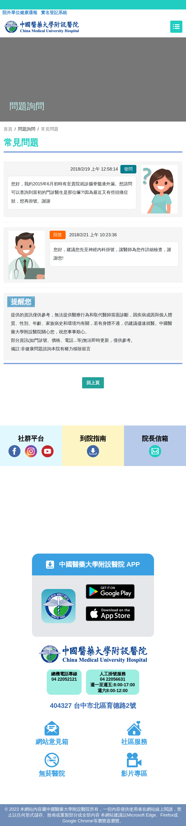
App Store (110, 613)
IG (31, 451)
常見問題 (49, 129)
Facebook (14, 451)
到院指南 (93, 451)
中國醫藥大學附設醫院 (93, 654)
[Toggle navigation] (176, 27)
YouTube (47, 451)
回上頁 (93, 382)
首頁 (8, 129)
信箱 (155, 451)
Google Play (110, 591)
